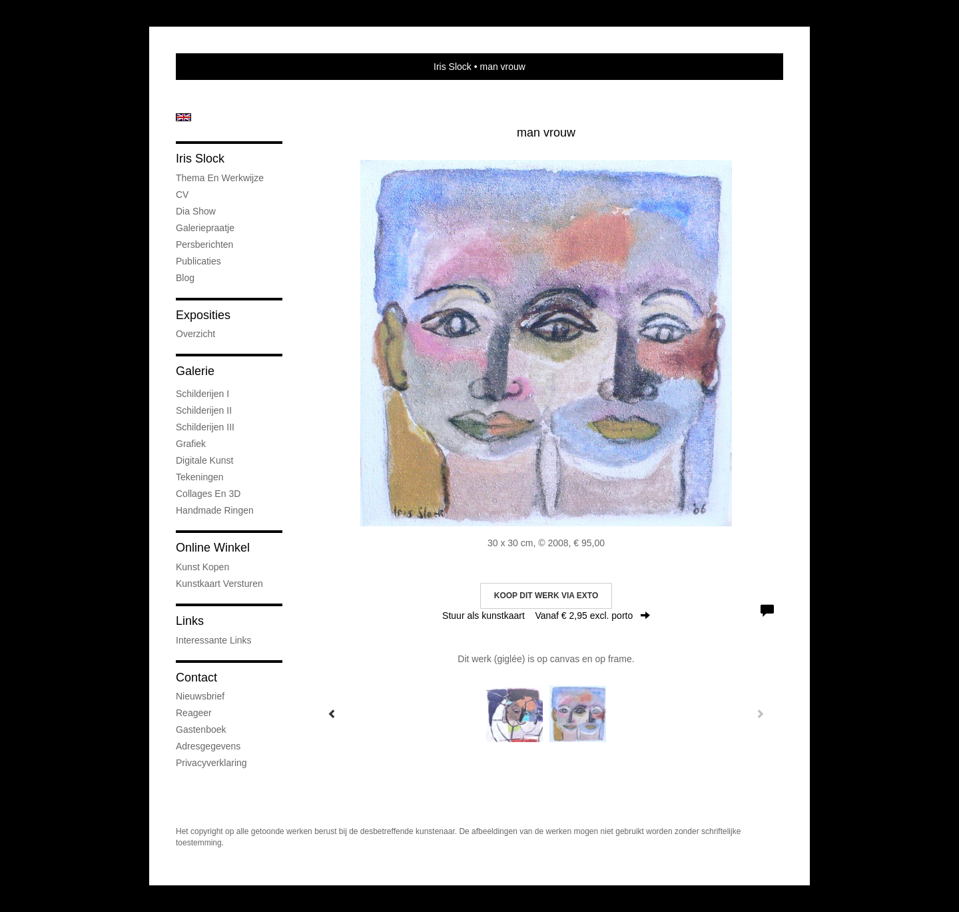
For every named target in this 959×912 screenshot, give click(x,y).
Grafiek (191, 443)
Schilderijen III (205, 427)
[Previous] (332, 713)
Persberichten (204, 244)
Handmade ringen (215, 510)
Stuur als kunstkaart (546, 615)
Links (190, 621)
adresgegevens (208, 746)
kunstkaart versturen (219, 583)
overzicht (195, 333)
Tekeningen (200, 477)
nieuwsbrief (200, 696)
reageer (194, 712)
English (183, 117)
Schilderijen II (204, 410)
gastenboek (201, 729)
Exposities (203, 315)
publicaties (198, 261)
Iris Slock (453, 66)
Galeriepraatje (205, 228)
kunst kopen (202, 567)
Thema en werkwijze (220, 178)
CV (182, 194)
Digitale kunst (204, 460)
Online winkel (213, 547)
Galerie (195, 371)
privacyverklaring (211, 762)
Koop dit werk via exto (546, 595)
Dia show (196, 211)
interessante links (214, 640)
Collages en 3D (208, 493)
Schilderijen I (202, 393)
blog (185, 277)
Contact (196, 677)
